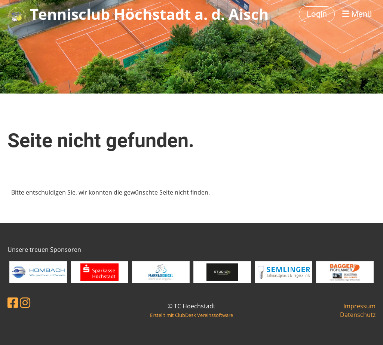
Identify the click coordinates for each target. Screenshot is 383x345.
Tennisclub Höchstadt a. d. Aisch (149, 14)
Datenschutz (358, 315)
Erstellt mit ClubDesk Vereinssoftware (191, 315)
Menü (357, 14)
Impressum (359, 306)
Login (317, 14)
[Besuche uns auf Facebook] (12, 302)
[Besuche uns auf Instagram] (25, 302)
